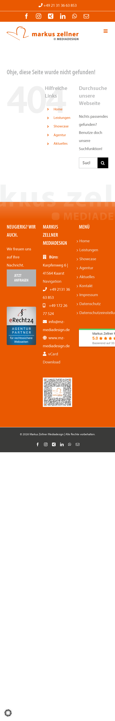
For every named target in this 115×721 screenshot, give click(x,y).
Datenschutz (90, 304)
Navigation (52, 281)
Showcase (61, 126)
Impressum (88, 295)
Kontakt (86, 286)
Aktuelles (60, 144)
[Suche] (103, 162)
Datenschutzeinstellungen (93, 312)
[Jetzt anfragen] (21, 277)
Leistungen (62, 118)
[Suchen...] (88, 162)
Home (58, 109)
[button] (8, 713)
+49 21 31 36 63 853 (60, 5)
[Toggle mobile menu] (106, 31)
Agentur (60, 135)
